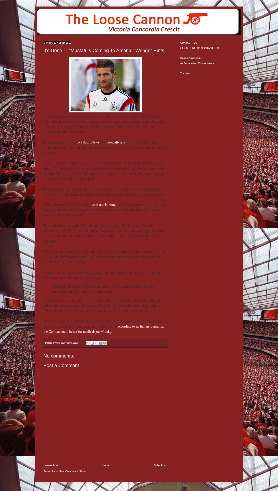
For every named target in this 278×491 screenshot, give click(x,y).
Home (106, 465)
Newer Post (51, 465)
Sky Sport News (88, 142)
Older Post (160, 465)
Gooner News (206, 63)
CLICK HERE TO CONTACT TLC (199, 48)
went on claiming (103, 205)
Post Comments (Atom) (72, 471)
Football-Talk (115, 142)
